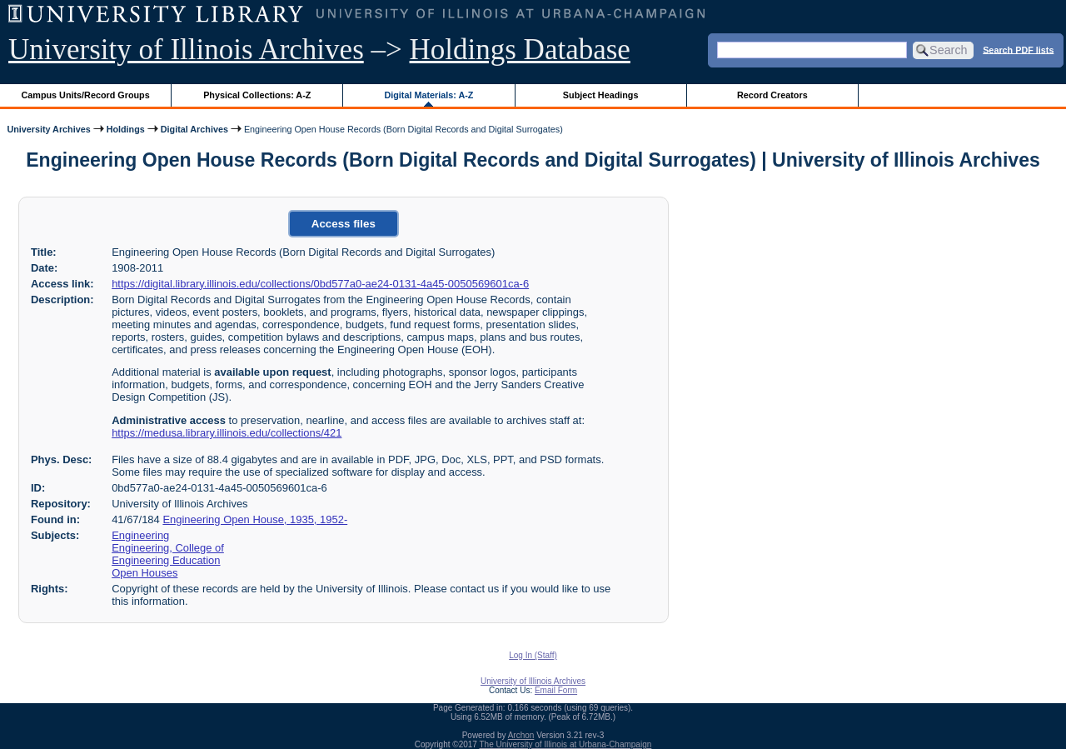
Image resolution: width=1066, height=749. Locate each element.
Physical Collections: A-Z (257, 95)
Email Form (556, 690)
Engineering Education (166, 560)
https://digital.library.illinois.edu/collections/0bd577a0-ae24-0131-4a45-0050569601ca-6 (320, 283)
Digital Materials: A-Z (428, 95)
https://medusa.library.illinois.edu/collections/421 (226, 433)
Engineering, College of (168, 548)
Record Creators (772, 95)
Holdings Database (520, 49)
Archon (521, 735)
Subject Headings (601, 95)
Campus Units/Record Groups (86, 95)
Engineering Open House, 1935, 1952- (254, 519)
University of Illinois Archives (186, 49)
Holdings (126, 129)
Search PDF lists (1018, 49)
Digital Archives (194, 129)
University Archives (48, 129)
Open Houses (144, 573)
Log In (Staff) (533, 655)
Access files (343, 223)
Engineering (140, 535)
